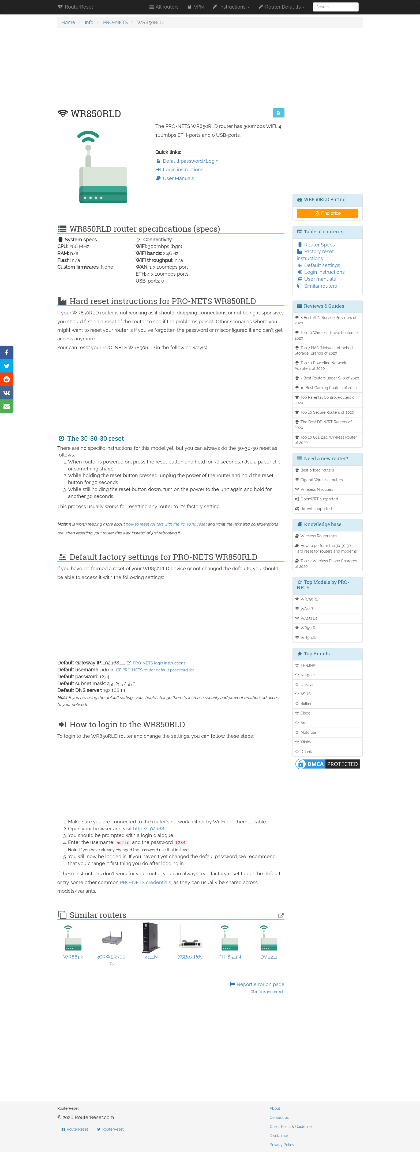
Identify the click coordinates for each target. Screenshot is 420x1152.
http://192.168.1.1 (151, 828)
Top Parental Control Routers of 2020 (325, 400)
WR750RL (306, 599)
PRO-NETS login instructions (155, 663)
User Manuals (174, 178)
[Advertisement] (170, 70)
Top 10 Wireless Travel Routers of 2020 (327, 335)
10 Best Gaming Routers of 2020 (326, 387)
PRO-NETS (115, 22)
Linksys (304, 684)
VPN (195, 7)
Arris (302, 722)
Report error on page (256, 988)
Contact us (279, 1117)
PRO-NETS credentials (145, 882)
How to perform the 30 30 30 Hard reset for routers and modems (326, 548)
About (275, 1108)
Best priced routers (314, 470)
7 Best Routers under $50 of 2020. (327, 378)
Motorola (305, 732)
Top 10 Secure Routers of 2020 (324, 412)
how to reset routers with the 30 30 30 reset (166, 524)
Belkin (303, 703)
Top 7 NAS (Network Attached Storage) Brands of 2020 (324, 350)
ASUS (303, 693)
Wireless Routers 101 (316, 536)
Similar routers (317, 286)
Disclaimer (279, 1136)
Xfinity (303, 742)
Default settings (318, 265)
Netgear (305, 674)
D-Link (303, 751)
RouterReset (75, 7)
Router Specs (316, 245)
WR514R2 (306, 637)
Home (68, 22)
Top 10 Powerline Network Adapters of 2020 (320, 365)
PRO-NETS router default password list (155, 670)
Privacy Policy (282, 1145)
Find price (327, 213)
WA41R (304, 608)
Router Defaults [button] (281, 7)
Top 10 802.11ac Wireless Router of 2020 (326, 440)
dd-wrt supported (313, 508)
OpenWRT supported (316, 499)
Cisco (302, 713)
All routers (163, 7)
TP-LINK (305, 665)
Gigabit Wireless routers (319, 479)
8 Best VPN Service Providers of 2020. (326, 320)
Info (89, 22)
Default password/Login (187, 161)
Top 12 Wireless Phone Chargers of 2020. (326, 563)
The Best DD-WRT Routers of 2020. (323, 425)
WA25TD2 (306, 618)
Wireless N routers (314, 489)
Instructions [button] (231, 7)
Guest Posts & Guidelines (291, 1126)
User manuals (316, 279)
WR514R (305, 628)
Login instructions (179, 169)
